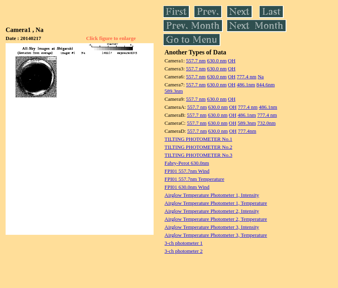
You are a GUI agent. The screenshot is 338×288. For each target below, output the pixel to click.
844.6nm (265, 85)
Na (261, 77)
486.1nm (246, 85)
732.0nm (266, 123)
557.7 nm (196, 61)
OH (232, 61)
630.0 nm (216, 61)
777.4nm (247, 131)
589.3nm (173, 91)
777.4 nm (246, 77)
